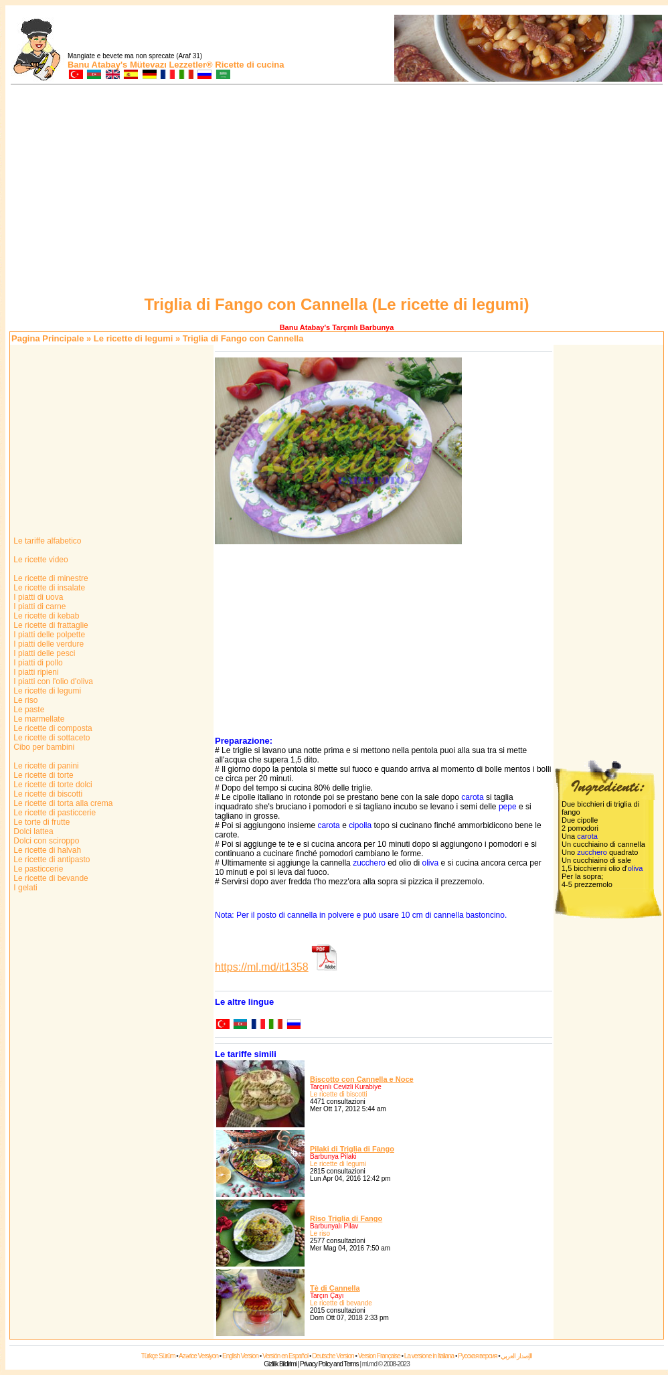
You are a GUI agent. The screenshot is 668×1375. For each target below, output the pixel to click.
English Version (240, 1356)
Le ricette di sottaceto (50, 737)
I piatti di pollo (37, 662)
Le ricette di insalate (48, 587)
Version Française (379, 1356)
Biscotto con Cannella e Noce (362, 1079)
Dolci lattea (32, 831)
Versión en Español (285, 1356)
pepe (508, 806)
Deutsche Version (332, 1356)
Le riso (24, 700)
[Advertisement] (337, 192)
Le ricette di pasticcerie (53, 812)
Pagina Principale (47, 338)
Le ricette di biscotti (46, 794)
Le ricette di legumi (133, 338)
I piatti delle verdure (47, 644)
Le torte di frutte (40, 822)
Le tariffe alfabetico (46, 541)
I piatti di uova (37, 597)
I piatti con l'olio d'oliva (52, 681)
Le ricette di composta (51, 728)
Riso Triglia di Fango (346, 1218)
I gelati (24, 887)
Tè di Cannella (335, 1288)
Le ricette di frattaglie (49, 625)
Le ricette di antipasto (50, 859)
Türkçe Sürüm (158, 1356)
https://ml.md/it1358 (262, 967)
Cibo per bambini (42, 747)
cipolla (360, 825)
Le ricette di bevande (49, 878)
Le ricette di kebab (45, 616)
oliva (430, 863)
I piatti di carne (38, 606)
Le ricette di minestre (49, 578)
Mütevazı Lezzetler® (171, 65)
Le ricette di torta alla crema (61, 803)
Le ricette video (39, 559)
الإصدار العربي (516, 1356)
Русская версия (477, 1356)
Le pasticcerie (37, 869)
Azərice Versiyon (198, 1356)
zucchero (369, 863)
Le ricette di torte (42, 775)
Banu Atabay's (97, 65)
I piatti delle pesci (43, 653)
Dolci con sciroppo (45, 840)
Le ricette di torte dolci (51, 784)
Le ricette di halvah (46, 850)
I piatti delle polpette (48, 634)
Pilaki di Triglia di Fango (352, 1149)
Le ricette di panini (45, 766)
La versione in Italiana (429, 1356)
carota (472, 797)
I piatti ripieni (35, 672)
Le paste (27, 709)
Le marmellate (37, 719)
